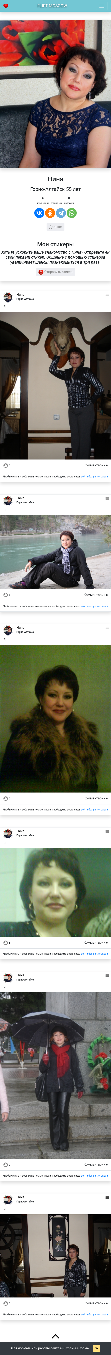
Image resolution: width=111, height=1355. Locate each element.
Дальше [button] (55, 227)
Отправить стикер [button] (55, 272)
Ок (96, 1348)
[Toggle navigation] (102, 6)
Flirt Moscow (52, 5)
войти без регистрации (94, 476)
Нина (20, 295)
